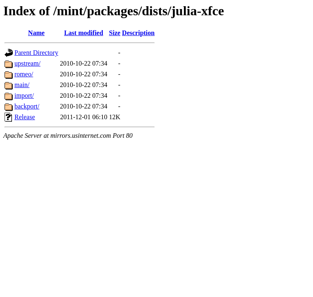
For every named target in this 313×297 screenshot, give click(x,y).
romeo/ (23, 74)
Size (114, 32)
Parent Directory (36, 52)
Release (24, 116)
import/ (24, 95)
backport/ (26, 106)
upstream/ (27, 63)
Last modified (83, 32)
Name (36, 32)
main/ (21, 84)
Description (138, 32)
